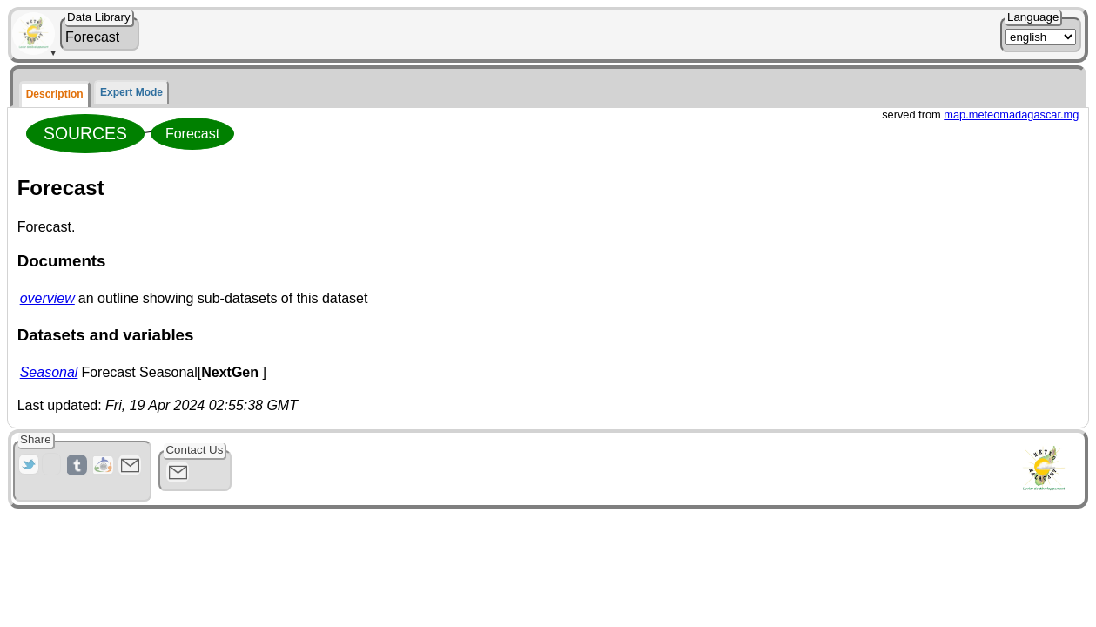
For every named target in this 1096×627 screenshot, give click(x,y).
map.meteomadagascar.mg (1011, 114)
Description (55, 94)
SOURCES (85, 133)
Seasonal (49, 372)
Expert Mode (131, 92)
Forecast (192, 133)
